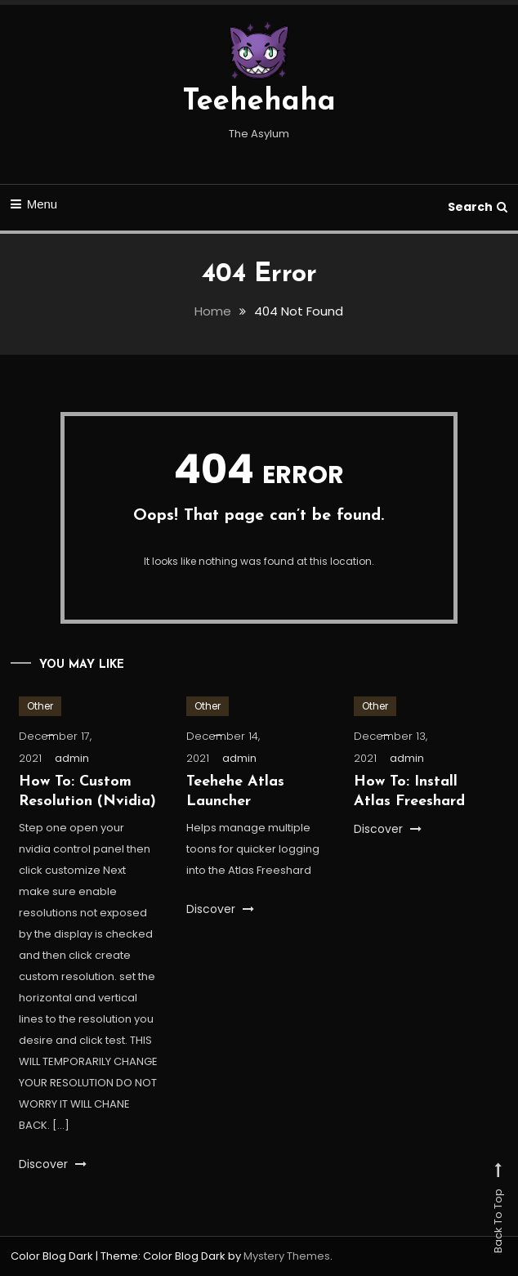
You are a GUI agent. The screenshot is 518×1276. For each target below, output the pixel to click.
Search (477, 207)
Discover (53, 1164)
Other (40, 706)
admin (72, 758)
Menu (34, 204)
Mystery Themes (286, 1256)
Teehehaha (259, 102)
